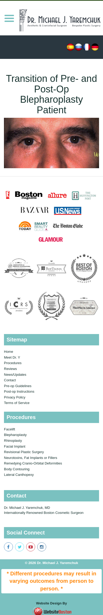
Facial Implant (14, 446)
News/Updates (15, 375)
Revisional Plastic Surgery (24, 452)
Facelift (9, 429)
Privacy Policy (14, 397)
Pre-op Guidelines (17, 386)
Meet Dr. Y (12, 357)
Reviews (10, 369)
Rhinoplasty (13, 441)
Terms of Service (17, 403)
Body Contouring (17, 469)
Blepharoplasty (15, 435)
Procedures (12, 363)
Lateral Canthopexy (19, 475)
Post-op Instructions (19, 391)
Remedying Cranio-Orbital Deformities (33, 463)
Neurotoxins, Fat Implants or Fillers (30, 458)
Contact (10, 380)
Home (8, 352)
